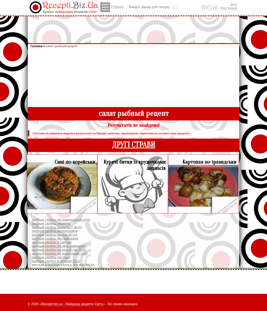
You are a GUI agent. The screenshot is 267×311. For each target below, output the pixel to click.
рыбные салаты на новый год (54, 234)
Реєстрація (228, 8)
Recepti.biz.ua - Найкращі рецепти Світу (72, 304)
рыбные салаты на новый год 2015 (59, 250)
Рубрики (111, 7)
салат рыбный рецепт (61, 46)
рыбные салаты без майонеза (55, 238)
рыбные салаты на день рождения (58, 246)
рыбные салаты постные (51, 257)
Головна (36, 46)
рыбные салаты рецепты (51, 223)
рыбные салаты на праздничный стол (61, 219)
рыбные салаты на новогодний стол (59, 253)
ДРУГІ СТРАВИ (133, 144)
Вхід (234, 4)
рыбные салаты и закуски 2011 (56, 261)
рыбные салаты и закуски (52, 242)
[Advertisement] (133, 27)
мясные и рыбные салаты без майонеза (63, 265)
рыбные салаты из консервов (54, 231)
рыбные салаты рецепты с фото (57, 227)
